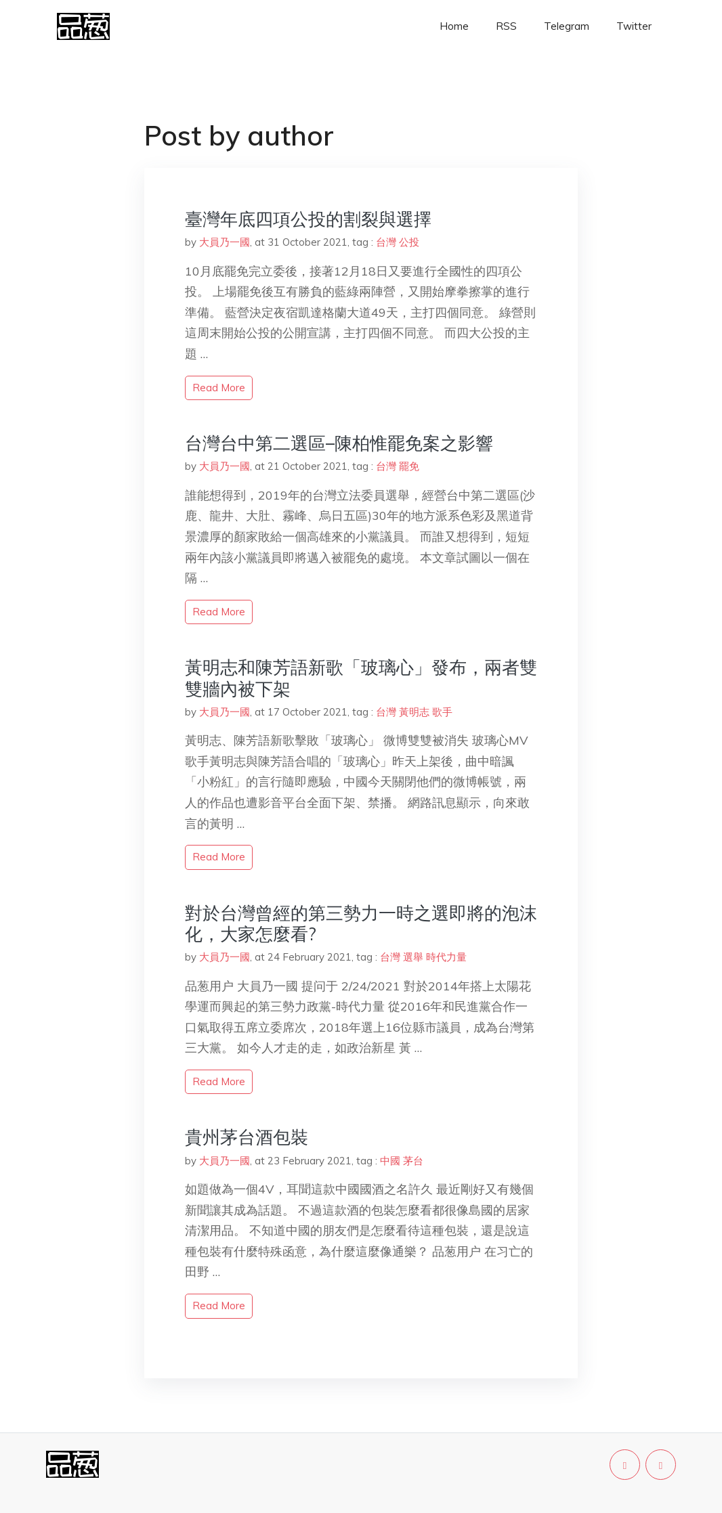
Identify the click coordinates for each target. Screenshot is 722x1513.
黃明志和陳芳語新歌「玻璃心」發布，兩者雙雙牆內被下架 (361, 677)
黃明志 (414, 711)
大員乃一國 (224, 242)
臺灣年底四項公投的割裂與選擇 (308, 219)
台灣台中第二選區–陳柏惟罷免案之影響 (339, 443)
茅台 (413, 1160)
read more (218, 387)
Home (454, 26)
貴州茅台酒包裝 (246, 1137)
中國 (390, 1160)
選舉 (413, 956)
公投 (409, 242)
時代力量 (446, 956)
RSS (506, 26)
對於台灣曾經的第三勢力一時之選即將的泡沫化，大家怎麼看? (361, 923)
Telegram (566, 26)
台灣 (386, 242)
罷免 (409, 466)
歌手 (442, 711)
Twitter (634, 26)
